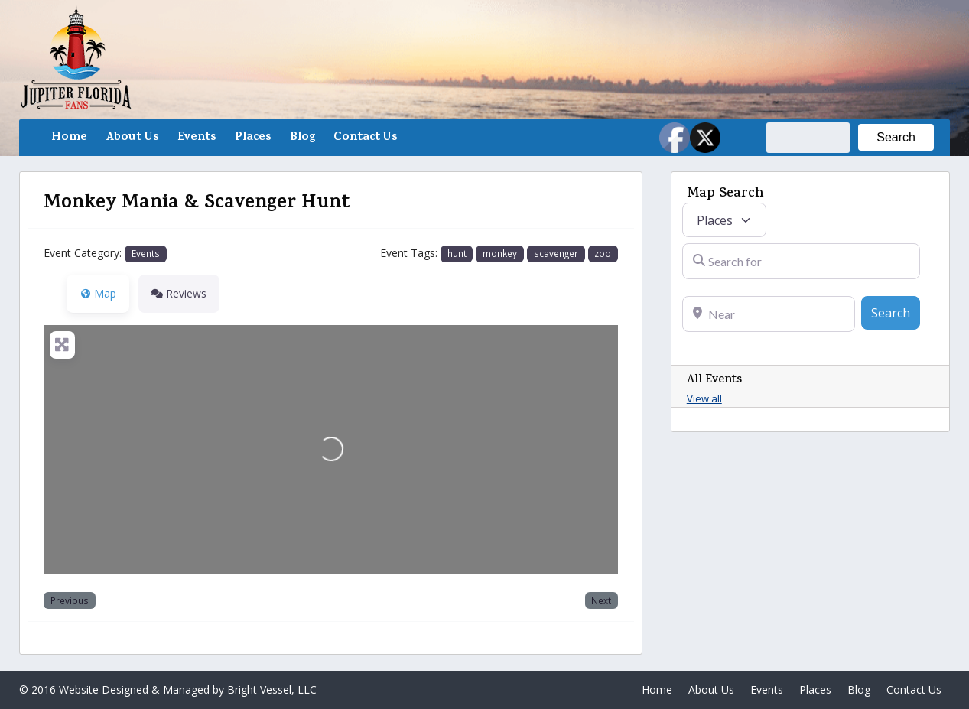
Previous (69, 600)
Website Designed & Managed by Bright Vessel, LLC (188, 689)
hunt (457, 253)
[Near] (768, 314)
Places (253, 138)
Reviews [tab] (178, 293)
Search (895, 312)
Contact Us (365, 138)
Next (601, 600)
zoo (602, 253)
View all (704, 398)
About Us (132, 138)
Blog (302, 138)
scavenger (556, 253)
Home (69, 138)
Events (196, 138)
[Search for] (801, 261)
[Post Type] (724, 220)
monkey (500, 253)
